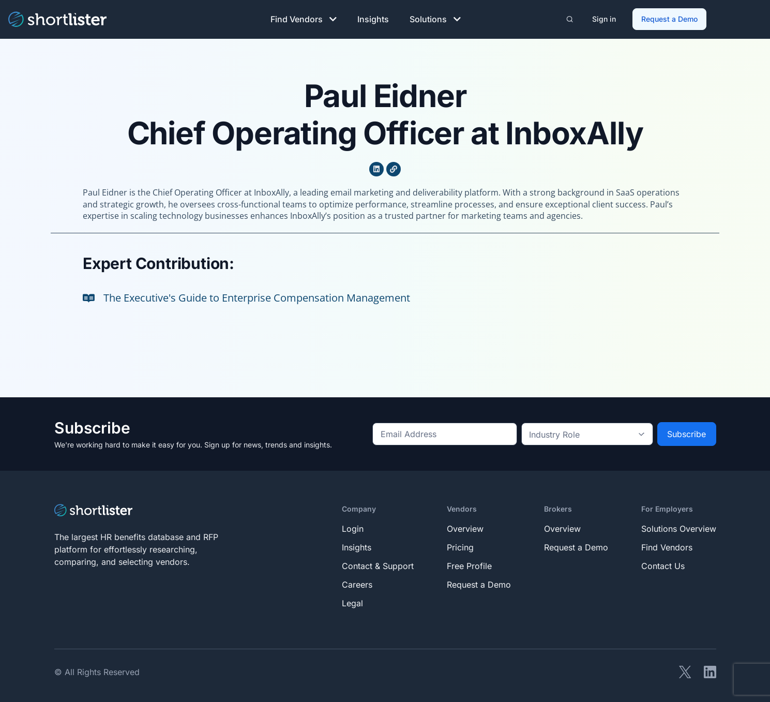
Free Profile (469, 565)
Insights (373, 18)
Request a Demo (670, 18)
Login (353, 527)
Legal (352, 602)
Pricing (460, 546)
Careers (357, 583)
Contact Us (663, 565)
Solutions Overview (678, 527)
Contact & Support (378, 565)
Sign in (604, 18)
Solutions (435, 18)
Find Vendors (303, 18)
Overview (465, 527)
